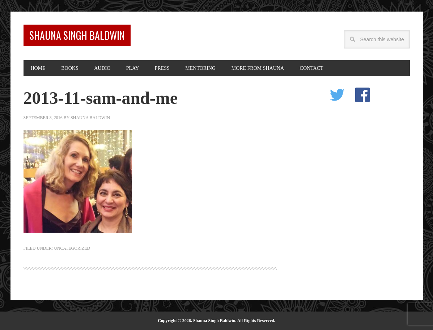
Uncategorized (72, 248)
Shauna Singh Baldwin (77, 35)
